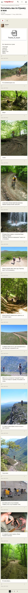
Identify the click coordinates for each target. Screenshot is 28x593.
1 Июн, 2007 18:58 (4, 244)
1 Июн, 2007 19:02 (4, 433)
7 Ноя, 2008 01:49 (17, 14)
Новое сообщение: (6, 14)
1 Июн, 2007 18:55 (4, 88)
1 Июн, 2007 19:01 (4, 386)
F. (11, 14)
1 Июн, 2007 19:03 (4, 478)
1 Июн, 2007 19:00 (4, 322)
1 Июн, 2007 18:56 (4, 117)
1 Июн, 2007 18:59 (4, 275)
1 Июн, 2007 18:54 (4, 58)
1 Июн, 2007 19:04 (4, 509)
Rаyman (7, 24)
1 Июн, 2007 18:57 (4, 209)
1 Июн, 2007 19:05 (4, 586)
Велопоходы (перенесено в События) (10, 5)
